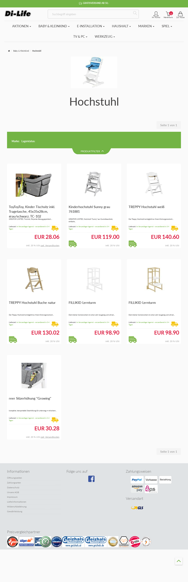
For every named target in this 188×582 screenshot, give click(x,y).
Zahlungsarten (14, 466)
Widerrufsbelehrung (16, 490)
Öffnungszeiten (14, 461)
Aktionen (21, 26)
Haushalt (121, 26)
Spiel (167, 26)
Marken (146, 26)
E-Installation (91, 26)
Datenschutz (13, 471)
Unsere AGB (13, 476)
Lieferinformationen (16, 485)
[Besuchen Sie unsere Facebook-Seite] (93, 464)
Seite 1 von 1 (168, 125)
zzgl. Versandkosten (50, 229)
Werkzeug (105, 36)
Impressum (12, 481)
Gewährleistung (14, 495)
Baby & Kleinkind (54, 26)
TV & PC (80, 36)
